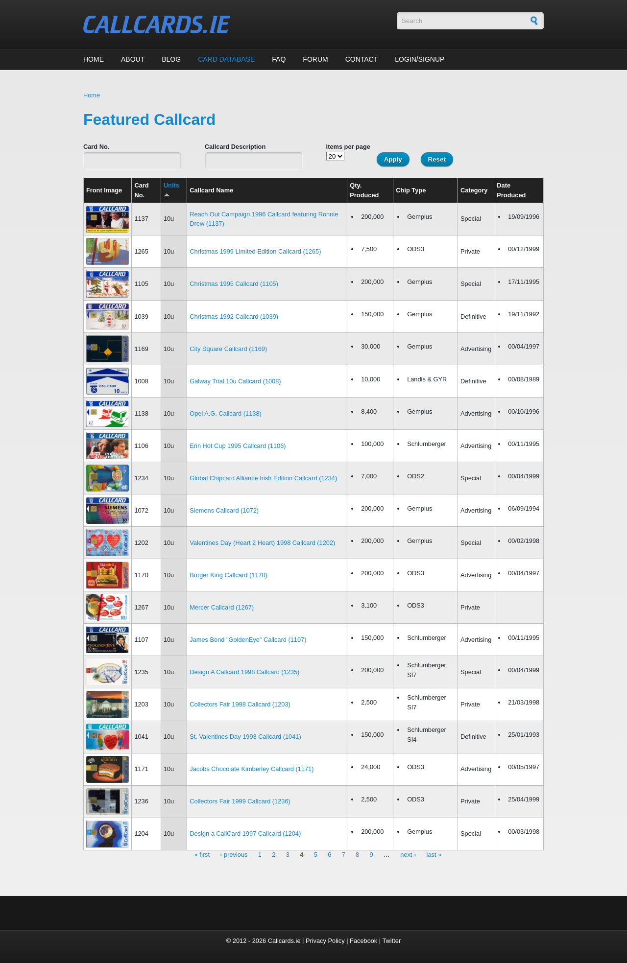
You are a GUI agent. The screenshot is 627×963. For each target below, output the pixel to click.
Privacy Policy (325, 940)
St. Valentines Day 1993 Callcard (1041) (245, 736)
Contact (361, 59)
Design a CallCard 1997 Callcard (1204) (245, 833)
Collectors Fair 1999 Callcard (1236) (240, 801)
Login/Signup (419, 59)
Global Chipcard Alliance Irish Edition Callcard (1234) (263, 478)
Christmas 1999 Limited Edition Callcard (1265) (255, 251)
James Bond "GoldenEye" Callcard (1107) (248, 639)
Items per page (348, 146)
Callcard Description (235, 146)
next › (408, 855)
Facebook (363, 940)
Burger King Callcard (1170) (228, 575)
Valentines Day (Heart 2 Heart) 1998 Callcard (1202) (262, 542)
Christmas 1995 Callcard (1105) (234, 283)
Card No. (96, 146)
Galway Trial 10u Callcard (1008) (235, 381)
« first (202, 855)
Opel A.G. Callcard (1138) (226, 413)
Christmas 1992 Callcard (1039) (234, 316)
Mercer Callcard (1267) (222, 607)
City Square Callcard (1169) (228, 348)
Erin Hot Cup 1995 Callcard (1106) (238, 445)
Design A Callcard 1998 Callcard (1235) (244, 672)
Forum (315, 59)
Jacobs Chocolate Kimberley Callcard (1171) (252, 769)
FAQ (279, 59)
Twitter (391, 940)
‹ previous (233, 855)
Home (93, 59)
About (133, 59)
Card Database (226, 59)
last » (434, 855)
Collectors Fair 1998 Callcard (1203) (240, 704)
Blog (171, 59)
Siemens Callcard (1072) (224, 510)
